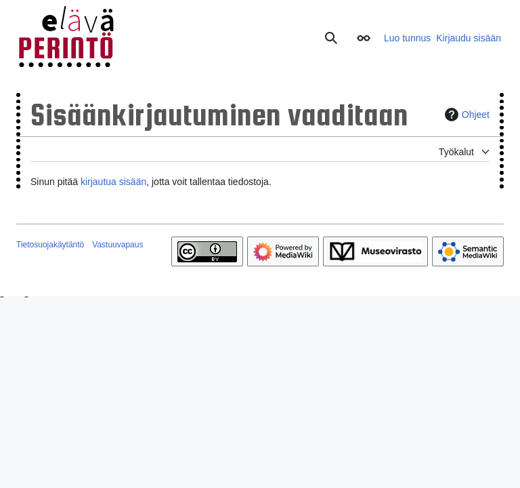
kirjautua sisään (113, 181)
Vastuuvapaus (117, 244)
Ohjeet (465, 114)
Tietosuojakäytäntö (50, 244)
